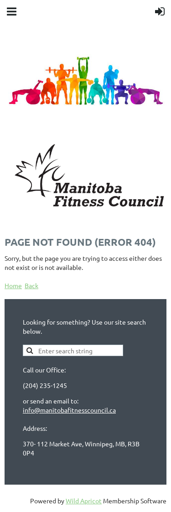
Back (31, 285)
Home (13, 285)
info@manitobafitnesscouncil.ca (69, 410)
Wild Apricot (84, 500)
